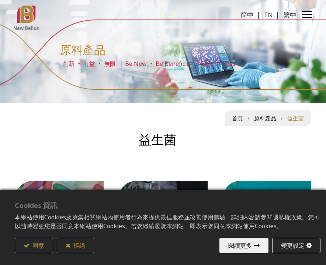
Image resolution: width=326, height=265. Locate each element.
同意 (37, 245)
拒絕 (78, 245)
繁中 (288, 14)
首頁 (237, 118)
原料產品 (265, 118)
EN (267, 14)
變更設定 (293, 245)
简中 (246, 14)
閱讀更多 (240, 245)
